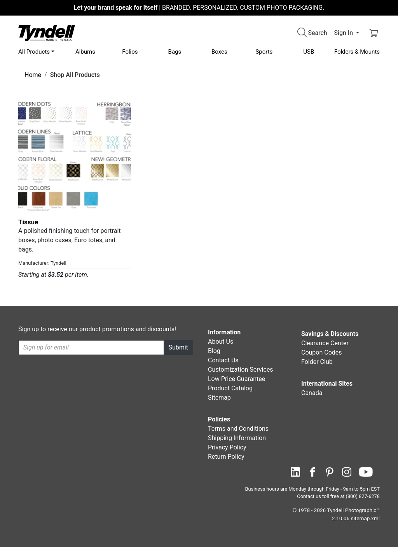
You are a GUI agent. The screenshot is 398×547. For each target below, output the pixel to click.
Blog (214, 351)
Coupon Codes (321, 352)
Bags (175, 51)
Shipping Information (237, 438)
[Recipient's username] (91, 347)
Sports (263, 51)
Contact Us (223, 360)
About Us (220, 341)
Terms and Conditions (238, 428)
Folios (130, 51)
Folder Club (317, 361)
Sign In (344, 33)
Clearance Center (325, 343)
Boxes (219, 51)
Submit (178, 347)
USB (308, 51)
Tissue (28, 222)
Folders (357, 51)
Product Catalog (230, 388)
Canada (311, 393)
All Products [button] (34, 51)
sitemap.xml (365, 518)
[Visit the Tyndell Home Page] (46, 32)
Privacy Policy (227, 447)
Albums (85, 51)
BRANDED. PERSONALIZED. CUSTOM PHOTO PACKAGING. (199, 7)
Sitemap (219, 397)
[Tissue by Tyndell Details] (74, 156)
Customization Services (240, 369)
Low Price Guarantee (236, 379)
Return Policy (226, 456)
